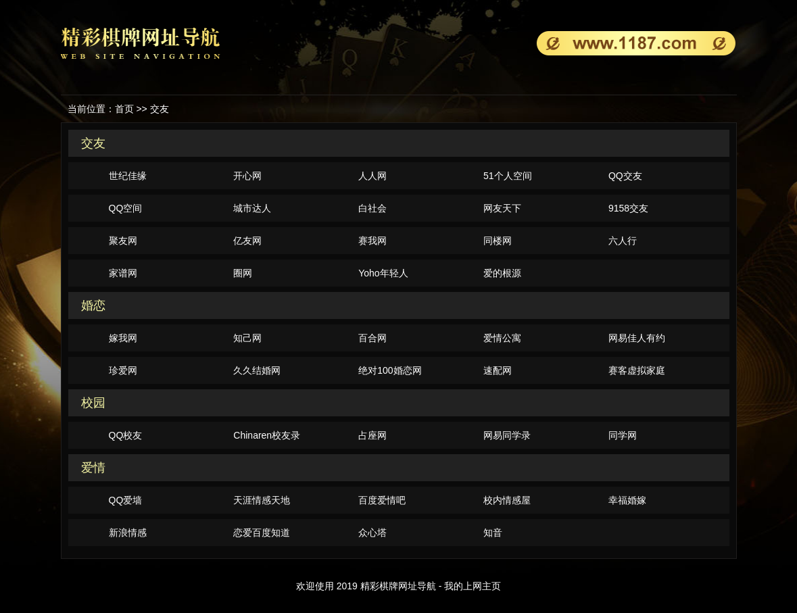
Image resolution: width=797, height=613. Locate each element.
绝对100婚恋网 (389, 370)
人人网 (372, 175)
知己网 (247, 338)
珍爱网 (123, 370)
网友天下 (502, 208)
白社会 (372, 208)
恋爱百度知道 (261, 532)
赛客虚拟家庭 (636, 370)
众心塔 (372, 532)
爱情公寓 (502, 338)
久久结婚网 (257, 370)
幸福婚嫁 (627, 500)
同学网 (622, 435)
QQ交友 (625, 175)
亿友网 (247, 240)
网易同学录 (507, 435)
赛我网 (372, 240)
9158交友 (628, 208)
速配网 (497, 370)
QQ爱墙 (126, 500)
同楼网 (497, 240)
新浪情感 (128, 532)
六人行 (622, 240)
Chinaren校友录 (266, 435)
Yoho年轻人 (383, 273)
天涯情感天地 (261, 500)
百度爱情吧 (382, 500)
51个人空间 (507, 175)
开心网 (247, 175)
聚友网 (123, 240)
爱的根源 (502, 273)
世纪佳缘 (128, 175)
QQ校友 (126, 435)
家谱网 (123, 273)
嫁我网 (123, 338)
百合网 (372, 338)
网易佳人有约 (636, 338)
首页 (124, 108)
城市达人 (252, 208)
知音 (492, 532)
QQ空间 (126, 208)
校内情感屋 (507, 500)
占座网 (372, 435)
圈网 (242, 273)
